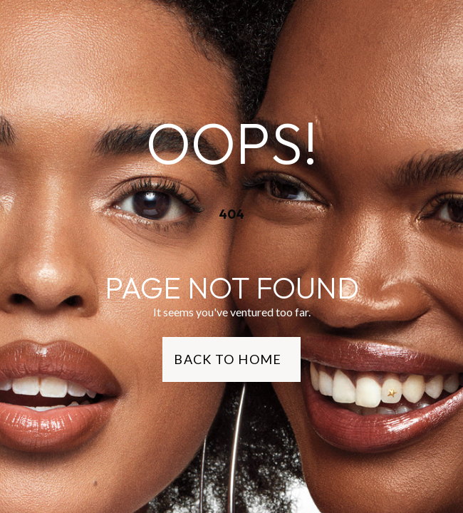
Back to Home (227, 359)
